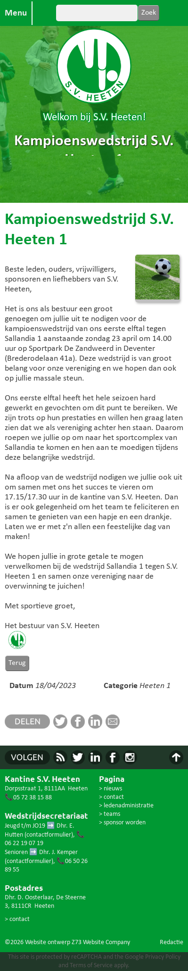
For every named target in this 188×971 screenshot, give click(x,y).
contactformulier (48, 834)
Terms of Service (91, 965)
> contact (17, 919)
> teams (109, 814)
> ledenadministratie (126, 805)
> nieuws (110, 788)
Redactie (171, 942)
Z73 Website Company (101, 942)
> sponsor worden (122, 822)
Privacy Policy (162, 957)
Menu (16, 13)
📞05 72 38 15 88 (28, 797)
